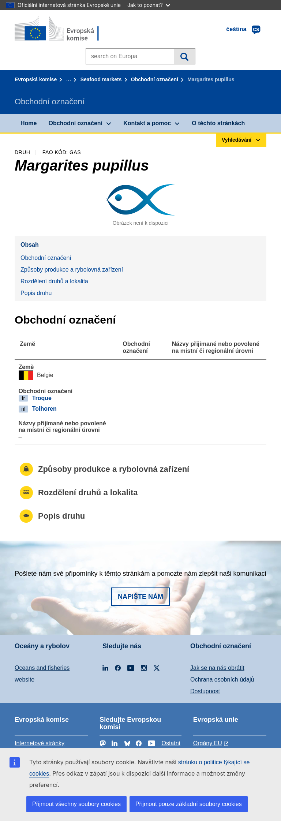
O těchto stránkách (218, 123)
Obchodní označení (154, 79)
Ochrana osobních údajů (222, 679)
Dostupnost (205, 691)
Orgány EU (207, 743)
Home (28, 123)
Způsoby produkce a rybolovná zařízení (71, 269)
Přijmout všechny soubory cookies (76, 804)
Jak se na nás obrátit (217, 668)
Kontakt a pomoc (147, 123)
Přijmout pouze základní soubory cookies (188, 804)
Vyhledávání (184, 56)
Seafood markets (101, 79)
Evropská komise (36, 79)
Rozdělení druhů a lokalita (54, 281)
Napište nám (140, 596)
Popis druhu (36, 293)
